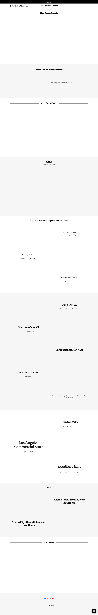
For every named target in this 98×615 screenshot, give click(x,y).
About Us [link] (41, 5)
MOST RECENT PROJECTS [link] (51, 5)
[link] (20, 6)
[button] (62, 6)
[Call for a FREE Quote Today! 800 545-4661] (49, 1)
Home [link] (35, 5)
